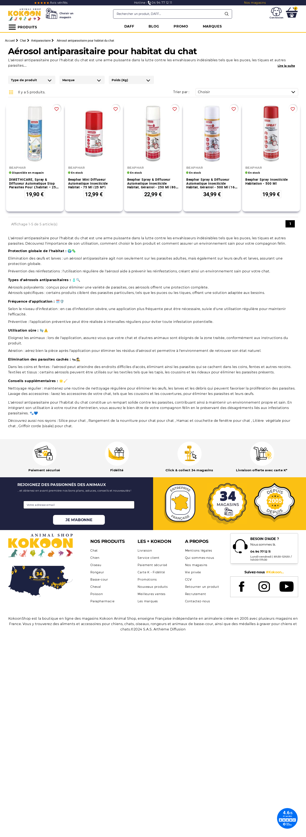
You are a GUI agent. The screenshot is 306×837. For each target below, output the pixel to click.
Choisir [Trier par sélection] (248, 92)
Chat (94, 550)
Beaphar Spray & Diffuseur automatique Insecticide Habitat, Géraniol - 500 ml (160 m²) (211, 185)
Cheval (95, 587)
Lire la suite (286, 66)
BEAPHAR (17, 168)
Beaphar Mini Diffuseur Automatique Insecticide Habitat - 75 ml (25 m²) (88, 183)
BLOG (154, 26)
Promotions (147, 579)
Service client (148, 558)
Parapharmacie (102, 601)
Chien (94, 558)
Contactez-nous (197, 601)
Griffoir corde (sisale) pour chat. (45, 426)
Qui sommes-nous (199, 558)
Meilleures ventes (152, 594)
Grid (11, 92)
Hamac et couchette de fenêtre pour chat (214, 421)
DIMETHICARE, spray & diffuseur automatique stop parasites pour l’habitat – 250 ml (33, 185)
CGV (188, 579)
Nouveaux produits (153, 587)
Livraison (145, 550)
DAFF (129, 26)
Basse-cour (99, 579)
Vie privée (193, 572)
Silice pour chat (73, 421)
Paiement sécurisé (152, 565)
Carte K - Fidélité (151, 572)
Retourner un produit (202, 587)
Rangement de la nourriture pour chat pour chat (131, 421)
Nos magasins (196, 565)
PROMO (181, 26)
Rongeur (97, 572)
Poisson (96, 594)
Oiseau (95, 565)
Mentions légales (198, 550)
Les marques (148, 601)
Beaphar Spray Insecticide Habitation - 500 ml (266, 181)
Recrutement (195, 594)
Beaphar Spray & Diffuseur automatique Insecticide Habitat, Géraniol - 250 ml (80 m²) (151, 185)
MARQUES (212, 26)
